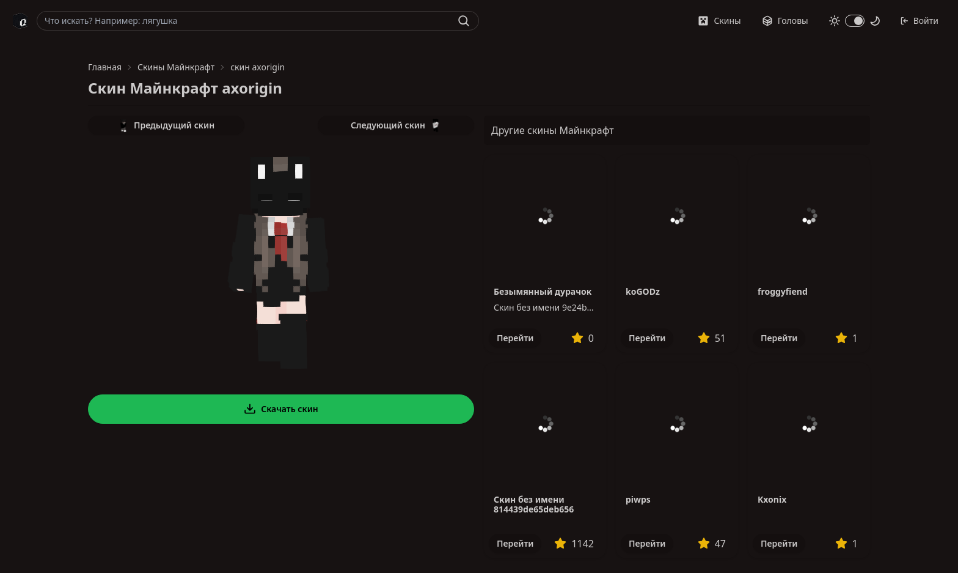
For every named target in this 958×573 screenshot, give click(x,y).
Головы (785, 20)
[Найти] (463, 20)
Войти (919, 20)
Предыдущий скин (166, 125)
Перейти (515, 338)
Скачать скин (281, 409)
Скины (719, 20)
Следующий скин (396, 125)
